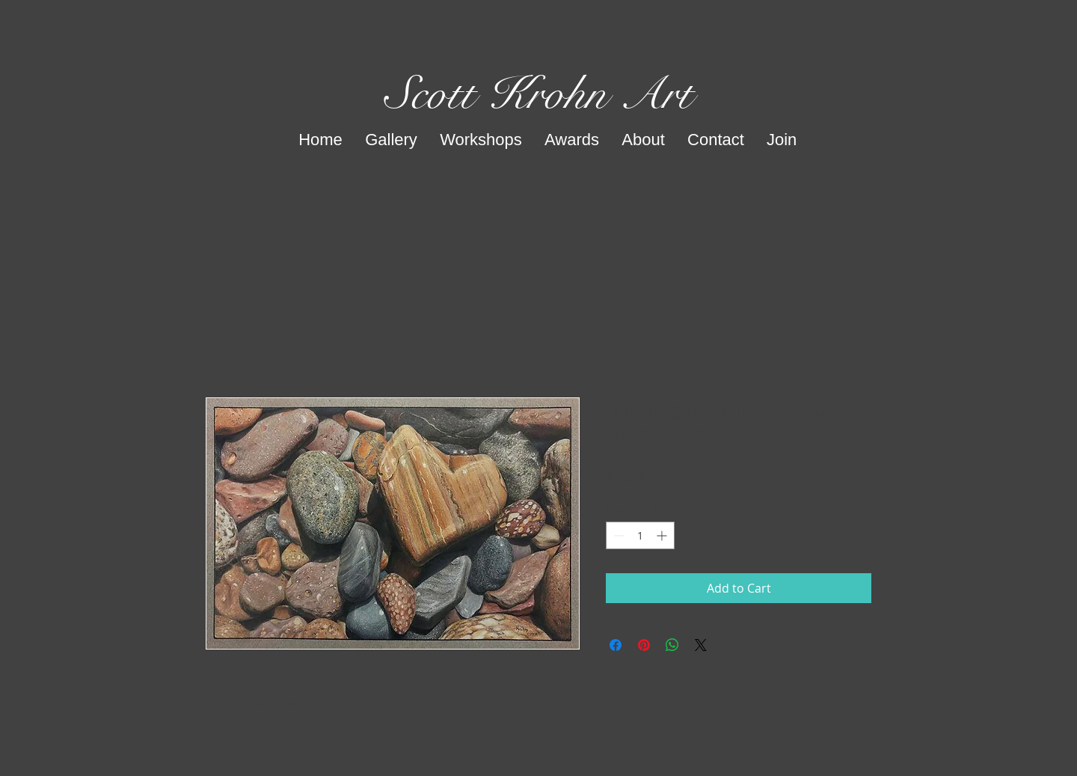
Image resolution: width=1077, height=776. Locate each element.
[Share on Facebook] (616, 645)
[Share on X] (701, 645)
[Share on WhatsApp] (672, 645)
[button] (391, 140)
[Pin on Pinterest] (644, 645)
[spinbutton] (640, 535)
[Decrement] (617, 535)
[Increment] (663, 535)
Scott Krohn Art (539, 94)
